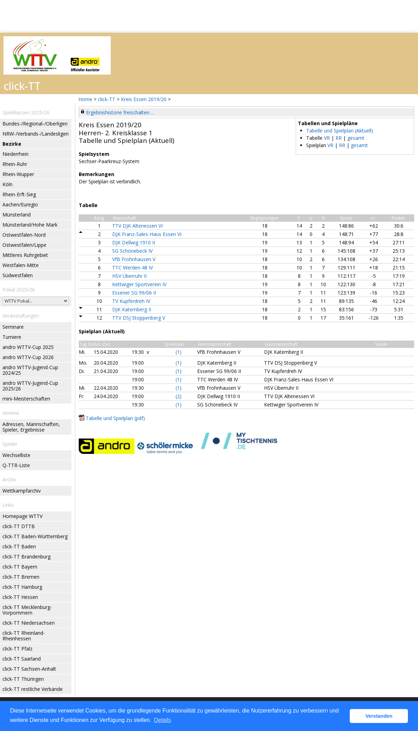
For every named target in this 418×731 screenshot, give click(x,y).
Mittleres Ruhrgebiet (25, 255)
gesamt (355, 138)
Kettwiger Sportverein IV (139, 284)
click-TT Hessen (20, 597)
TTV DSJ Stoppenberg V (138, 317)
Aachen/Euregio (20, 204)
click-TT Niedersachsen (28, 622)
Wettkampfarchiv (21, 490)
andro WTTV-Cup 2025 (28, 347)
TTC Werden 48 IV (132, 267)
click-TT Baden (19, 546)
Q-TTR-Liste (16, 465)
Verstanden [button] (379, 716)
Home (85, 99)
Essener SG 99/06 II (134, 292)
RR (338, 138)
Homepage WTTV (22, 516)
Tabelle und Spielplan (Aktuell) (339, 130)
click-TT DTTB (18, 526)
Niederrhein (15, 154)
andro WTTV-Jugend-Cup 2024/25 (30, 370)
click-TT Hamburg (22, 587)
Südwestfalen (17, 275)
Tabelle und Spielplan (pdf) (115, 418)
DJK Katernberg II (131, 309)
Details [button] (162, 720)
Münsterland (16, 214)
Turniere (11, 337)
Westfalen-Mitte (20, 265)
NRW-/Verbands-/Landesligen (35, 133)
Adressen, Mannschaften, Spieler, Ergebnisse (31, 427)
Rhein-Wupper (18, 174)
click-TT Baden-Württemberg (35, 536)
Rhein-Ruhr (14, 164)
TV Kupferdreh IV (131, 301)
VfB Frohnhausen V (133, 259)
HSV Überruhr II (129, 276)
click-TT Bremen (20, 576)
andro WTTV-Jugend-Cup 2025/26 (30, 386)
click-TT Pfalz (17, 648)
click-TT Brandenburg (26, 556)
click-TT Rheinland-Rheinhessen (23, 636)
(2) (178, 396)
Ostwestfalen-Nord (24, 234)
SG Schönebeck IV (132, 251)
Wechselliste (16, 455)
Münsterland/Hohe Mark (29, 224)
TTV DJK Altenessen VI (137, 225)
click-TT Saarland (21, 658)
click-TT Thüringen (23, 679)
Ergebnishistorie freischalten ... (120, 112)
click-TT (106, 99)
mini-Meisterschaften (26, 398)
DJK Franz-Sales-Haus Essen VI (146, 234)
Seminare (13, 326)
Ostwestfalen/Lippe (24, 245)
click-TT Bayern (19, 566)
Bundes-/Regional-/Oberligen (35, 123)
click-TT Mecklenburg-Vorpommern (27, 610)
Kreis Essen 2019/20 (144, 99)
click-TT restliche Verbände (32, 689)
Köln (7, 184)
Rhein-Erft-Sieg (19, 194)
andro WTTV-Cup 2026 (28, 357)
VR (327, 138)
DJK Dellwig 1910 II (133, 242)
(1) (178, 352)
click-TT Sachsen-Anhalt (29, 668)
